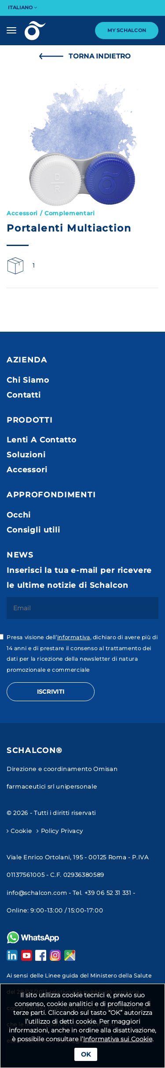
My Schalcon (126, 30)
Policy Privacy (60, 830)
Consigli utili (33, 529)
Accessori (27, 469)
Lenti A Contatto (41, 439)
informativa (73, 637)
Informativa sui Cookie (117, 1039)
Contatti (24, 395)
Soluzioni (26, 454)
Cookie (19, 830)
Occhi (19, 514)
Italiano (22, 7)
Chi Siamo (28, 380)
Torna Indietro (83, 56)
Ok (86, 1054)
